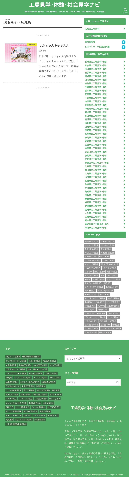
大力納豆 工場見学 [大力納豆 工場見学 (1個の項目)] (91, 326)
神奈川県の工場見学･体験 (97, 108)
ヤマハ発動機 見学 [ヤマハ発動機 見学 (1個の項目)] (113, 300)
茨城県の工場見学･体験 (95, 87)
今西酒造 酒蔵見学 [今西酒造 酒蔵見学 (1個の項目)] (108, 251)
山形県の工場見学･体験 (95, 79)
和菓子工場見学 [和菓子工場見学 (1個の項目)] (113, 296)
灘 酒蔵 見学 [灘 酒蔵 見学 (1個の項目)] (105, 323)
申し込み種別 (75, 11)
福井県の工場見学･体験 (95, 122)
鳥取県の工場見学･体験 (95, 179)
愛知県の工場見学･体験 (95, 140)
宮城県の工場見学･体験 (95, 76)
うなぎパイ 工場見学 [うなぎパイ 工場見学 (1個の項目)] (92, 266)
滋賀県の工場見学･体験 (95, 147)
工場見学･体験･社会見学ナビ (64, 4)
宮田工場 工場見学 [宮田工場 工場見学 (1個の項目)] (91, 273)
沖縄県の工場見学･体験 (95, 225)
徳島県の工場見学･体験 (95, 193)
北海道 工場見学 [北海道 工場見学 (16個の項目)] (112, 285)
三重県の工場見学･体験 (95, 144)
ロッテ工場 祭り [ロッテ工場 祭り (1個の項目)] (114, 315)
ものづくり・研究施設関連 (97, 47)
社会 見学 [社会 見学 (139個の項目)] (88, 270)
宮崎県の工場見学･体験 (95, 215)
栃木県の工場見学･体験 (95, 90)
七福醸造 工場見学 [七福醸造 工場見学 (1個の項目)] (108, 243)
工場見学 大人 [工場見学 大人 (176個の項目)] (90, 304)
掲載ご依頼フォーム (13, 472)
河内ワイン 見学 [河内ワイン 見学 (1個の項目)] (91, 254)
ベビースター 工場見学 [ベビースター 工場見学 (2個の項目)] (107, 319)
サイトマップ (62, 472)
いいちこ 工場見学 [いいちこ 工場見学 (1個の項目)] (109, 266)
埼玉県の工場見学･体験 (95, 101)
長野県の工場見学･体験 (95, 129)
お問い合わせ (30, 472)
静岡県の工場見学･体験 (95, 136)
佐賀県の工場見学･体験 (95, 204)
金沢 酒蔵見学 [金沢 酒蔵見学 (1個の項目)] (103, 308)
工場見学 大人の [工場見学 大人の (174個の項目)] (113, 304)
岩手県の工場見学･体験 (95, 72)
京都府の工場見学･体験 (95, 158)
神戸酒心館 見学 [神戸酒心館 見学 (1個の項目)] (105, 330)
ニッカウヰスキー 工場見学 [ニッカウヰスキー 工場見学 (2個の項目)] (111, 326)
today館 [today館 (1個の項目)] (87, 277)
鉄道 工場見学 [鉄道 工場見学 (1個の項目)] (90, 308)
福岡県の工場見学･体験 (95, 201)
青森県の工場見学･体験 (95, 65)
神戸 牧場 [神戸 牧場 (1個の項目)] (101, 304)
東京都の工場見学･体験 (95, 104)
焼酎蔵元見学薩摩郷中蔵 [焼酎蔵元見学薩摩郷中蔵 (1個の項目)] (109, 262)
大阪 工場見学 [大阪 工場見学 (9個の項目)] (112, 270)
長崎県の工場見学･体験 (95, 208)
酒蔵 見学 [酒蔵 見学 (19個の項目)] (116, 323)
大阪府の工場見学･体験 (95, 151)
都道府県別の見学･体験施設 (34, 11)
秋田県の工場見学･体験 (95, 69)
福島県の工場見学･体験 (95, 83)
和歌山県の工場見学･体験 (97, 161)
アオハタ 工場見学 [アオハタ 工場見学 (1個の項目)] (91, 247)
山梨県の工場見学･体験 (95, 126)
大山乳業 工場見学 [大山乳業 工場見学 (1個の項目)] (91, 251)
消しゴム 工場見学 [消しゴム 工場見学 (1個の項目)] (91, 243)
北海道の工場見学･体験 (95, 62)
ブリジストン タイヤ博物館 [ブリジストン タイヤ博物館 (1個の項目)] (95, 315)
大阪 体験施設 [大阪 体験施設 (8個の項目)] (90, 289)
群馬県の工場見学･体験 (95, 94)
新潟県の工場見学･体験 (95, 111)
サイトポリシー (46, 472)
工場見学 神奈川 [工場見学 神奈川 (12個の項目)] (114, 311)
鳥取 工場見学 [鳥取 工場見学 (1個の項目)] (99, 270)
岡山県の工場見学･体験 (95, 168)
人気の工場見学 (92, 29)
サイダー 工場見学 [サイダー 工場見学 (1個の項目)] (113, 277)
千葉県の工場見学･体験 (95, 97)
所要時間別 (100, 11)
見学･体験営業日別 (88, 11)
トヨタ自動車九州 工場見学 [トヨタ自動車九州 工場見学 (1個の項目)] (95, 296)
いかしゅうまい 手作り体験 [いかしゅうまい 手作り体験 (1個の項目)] (95, 311)
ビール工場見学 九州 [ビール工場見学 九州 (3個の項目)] (92, 258)
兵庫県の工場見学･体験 (95, 165)
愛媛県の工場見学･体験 (95, 197)
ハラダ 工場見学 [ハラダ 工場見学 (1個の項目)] (91, 319)
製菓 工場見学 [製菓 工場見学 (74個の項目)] (106, 247)
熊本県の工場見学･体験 (95, 218)
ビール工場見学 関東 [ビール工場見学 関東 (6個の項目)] (105, 289)
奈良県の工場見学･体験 (95, 154)
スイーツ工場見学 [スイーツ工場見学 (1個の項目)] (91, 262)
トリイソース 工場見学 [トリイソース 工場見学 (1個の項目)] (93, 281)
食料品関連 (90, 42)
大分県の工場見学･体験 (95, 211)
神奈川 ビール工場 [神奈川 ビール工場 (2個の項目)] (91, 239)
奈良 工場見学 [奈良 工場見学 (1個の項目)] (104, 254)
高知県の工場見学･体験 (95, 190)
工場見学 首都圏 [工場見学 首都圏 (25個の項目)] (91, 330)
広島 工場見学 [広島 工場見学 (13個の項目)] (112, 273)
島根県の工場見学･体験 (95, 183)
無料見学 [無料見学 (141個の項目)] (107, 281)
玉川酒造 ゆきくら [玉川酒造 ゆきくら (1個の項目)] (108, 239)
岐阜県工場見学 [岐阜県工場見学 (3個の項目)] (99, 277)
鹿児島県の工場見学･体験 (97, 222)
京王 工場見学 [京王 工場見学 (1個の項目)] (104, 292)
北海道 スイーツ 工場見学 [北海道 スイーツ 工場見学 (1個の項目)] (94, 300)
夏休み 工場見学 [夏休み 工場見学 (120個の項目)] (91, 292)
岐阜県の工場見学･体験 (95, 133)
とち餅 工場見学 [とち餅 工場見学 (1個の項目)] (109, 258)
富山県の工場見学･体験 (95, 115)
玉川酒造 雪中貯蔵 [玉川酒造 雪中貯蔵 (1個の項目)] (91, 323)
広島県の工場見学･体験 (95, 172)
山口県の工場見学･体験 (95, 176)
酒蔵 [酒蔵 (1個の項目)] (102, 273)
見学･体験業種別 (51, 11)
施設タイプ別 (63, 11)
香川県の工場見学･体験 (95, 186)
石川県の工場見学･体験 (95, 119)
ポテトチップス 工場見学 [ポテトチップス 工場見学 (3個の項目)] (94, 285)
